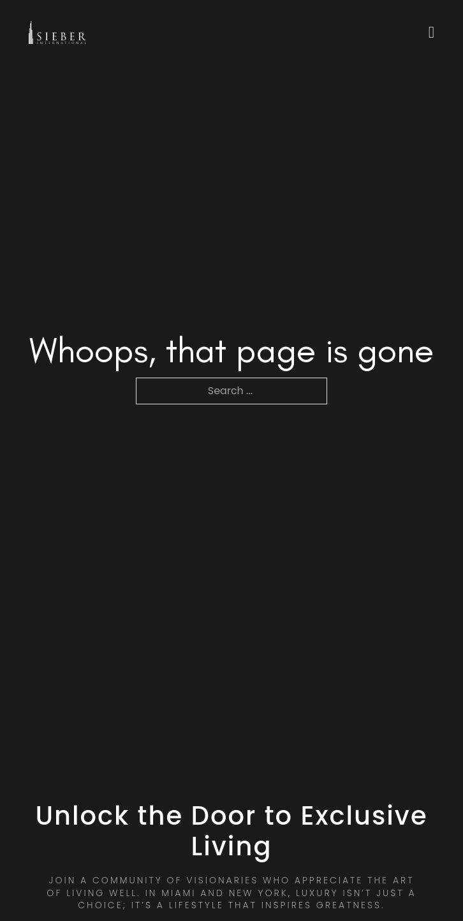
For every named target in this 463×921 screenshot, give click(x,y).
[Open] (431, 32)
